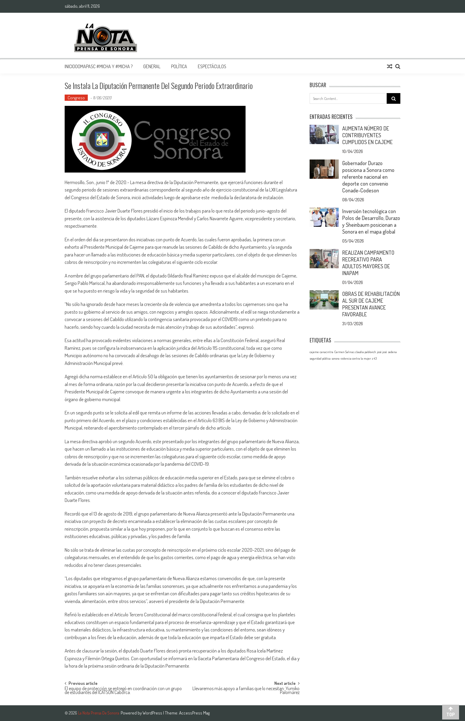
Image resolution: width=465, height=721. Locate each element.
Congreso (76, 98)
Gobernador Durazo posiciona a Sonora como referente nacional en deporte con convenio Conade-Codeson (368, 177)
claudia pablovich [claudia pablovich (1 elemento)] (365, 352)
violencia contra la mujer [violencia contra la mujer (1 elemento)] (355, 358)
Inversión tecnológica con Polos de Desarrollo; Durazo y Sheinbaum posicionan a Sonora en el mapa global (371, 221)
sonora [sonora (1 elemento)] (336, 358)
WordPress (153, 713)
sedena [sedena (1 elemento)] (392, 352)
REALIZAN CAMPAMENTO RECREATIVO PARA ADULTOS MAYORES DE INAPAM (368, 262)
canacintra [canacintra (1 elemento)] (326, 352)
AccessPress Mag (194, 713)
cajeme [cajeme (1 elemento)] (314, 352)
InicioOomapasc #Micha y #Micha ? (99, 66)
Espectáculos (212, 66)
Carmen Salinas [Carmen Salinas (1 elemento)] (344, 352)
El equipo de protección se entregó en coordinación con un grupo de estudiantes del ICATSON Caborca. (123, 691)
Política (179, 66)
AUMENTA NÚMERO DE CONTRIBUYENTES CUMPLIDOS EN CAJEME (367, 135)
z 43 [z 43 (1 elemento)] (374, 358)
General (151, 66)
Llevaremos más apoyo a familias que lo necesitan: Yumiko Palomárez (246, 691)
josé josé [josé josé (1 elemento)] (382, 352)
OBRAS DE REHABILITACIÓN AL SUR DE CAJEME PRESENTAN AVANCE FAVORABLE (371, 304)
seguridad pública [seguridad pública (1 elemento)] (320, 358)
